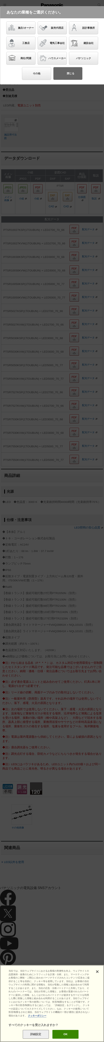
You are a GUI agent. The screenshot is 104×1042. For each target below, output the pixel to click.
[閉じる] (97, 971)
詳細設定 (35, 1034)
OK (65, 1034)
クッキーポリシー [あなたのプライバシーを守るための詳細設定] (37, 1015)
